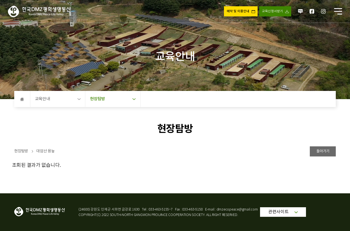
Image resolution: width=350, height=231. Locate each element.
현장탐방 (113, 98)
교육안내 (58, 99)
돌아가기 (322, 151)
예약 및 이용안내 (238, 11)
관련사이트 (283, 211)
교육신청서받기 (272, 11)
